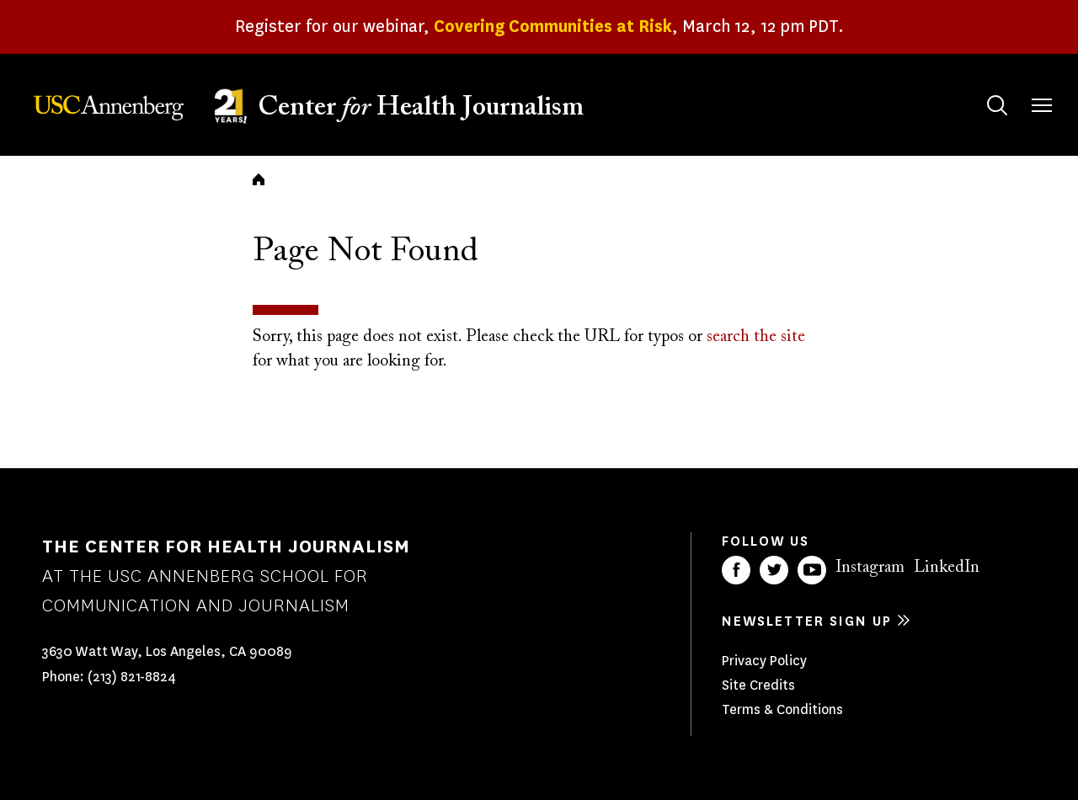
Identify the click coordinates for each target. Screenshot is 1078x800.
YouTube (812, 570)
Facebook (736, 570)
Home (258, 179)
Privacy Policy (764, 660)
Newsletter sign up (807, 621)
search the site (756, 336)
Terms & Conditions (782, 709)
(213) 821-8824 (132, 676)
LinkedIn (946, 567)
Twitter (774, 570)
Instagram (870, 567)
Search (980, 88)
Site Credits (758, 685)
